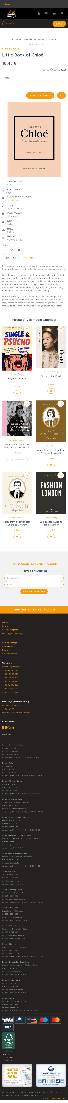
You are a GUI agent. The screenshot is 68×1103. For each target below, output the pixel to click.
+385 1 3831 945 (11, 1004)
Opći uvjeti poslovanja (12, 633)
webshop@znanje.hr (11, 666)
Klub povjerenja (9, 642)
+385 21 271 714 (10, 823)
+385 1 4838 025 (11, 968)
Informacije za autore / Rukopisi (17, 712)
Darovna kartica (9, 653)
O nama (6, 622)
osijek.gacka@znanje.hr (14, 935)
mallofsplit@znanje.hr (14, 989)
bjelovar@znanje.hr (13, 953)
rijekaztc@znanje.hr (13, 881)
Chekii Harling (51, 517)
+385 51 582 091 (10, 677)
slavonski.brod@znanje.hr (16, 808)
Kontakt (5, 626)
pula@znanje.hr (11, 772)
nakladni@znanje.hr (11, 705)
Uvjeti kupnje (8, 646)
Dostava (6, 650)
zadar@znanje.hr (12, 863)
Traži (59, 23)
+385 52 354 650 (10, 688)
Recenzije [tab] (28, 257)
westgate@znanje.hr (13, 917)
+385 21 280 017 (11, 986)
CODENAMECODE (58, 1098)
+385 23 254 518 (10, 681)
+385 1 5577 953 (10, 692)
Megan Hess (51, 446)
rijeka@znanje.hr (12, 790)
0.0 (54, 69)
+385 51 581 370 (11, 878)
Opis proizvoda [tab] (12, 257)
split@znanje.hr (11, 827)
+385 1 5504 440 (10, 674)
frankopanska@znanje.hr (15, 899)
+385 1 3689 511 (10, 709)
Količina (8, 78)
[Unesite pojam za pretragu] (34, 24)
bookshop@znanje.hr (14, 754)
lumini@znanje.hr (12, 845)
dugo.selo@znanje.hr (14, 971)
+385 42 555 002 (11, 841)
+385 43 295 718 (10, 670)
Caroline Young (17, 374)
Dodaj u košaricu (40, 95)
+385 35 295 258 (10, 685)
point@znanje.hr (12, 1008)
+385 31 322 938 (11, 932)
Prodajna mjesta (10, 629)
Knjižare (6, 4)
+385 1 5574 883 (11, 896)
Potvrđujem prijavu (34, 591)
